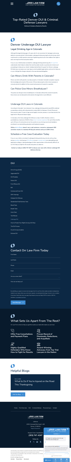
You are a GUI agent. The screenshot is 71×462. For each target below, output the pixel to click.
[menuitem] (35, 170)
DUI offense (30, 140)
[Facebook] (30, 442)
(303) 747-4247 (35, 435)
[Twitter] (34, 442)
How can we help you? (17, 281)
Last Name (13, 260)
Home (15, 408)
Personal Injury (47, 408)
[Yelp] (40, 442)
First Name (13, 254)
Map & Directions (35, 428)
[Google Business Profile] (37, 442)
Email (12, 270)
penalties (17, 140)
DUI (30, 408)
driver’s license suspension (40, 120)
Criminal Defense (36, 408)
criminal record (42, 140)
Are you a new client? (16, 276)
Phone (12, 265)
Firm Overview (23, 408)
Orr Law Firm (54, 63)
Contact (55, 408)
